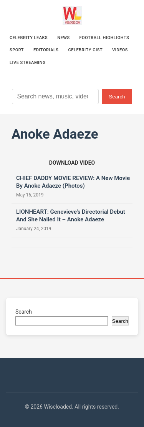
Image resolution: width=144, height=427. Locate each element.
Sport (17, 49)
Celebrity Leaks (29, 37)
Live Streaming (28, 62)
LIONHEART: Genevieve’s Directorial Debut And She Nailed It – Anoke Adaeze (70, 215)
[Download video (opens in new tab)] (72, 163)
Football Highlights (104, 37)
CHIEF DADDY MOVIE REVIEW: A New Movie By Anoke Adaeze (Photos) (73, 182)
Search (117, 97)
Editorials (46, 49)
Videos (120, 49)
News (63, 37)
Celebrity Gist (85, 49)
